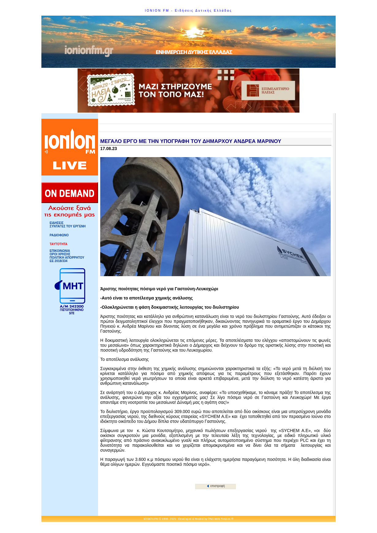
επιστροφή (216, 486)
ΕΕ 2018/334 (58, 261)
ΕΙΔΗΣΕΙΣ (56, 223)
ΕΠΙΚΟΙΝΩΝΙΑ (60, 251)
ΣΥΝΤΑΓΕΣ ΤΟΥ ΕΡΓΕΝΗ (68, 226)
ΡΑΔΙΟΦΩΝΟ (59, 235)
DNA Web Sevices (219, 518)
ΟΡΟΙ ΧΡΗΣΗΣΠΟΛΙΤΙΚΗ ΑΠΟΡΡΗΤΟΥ (67, 256)
